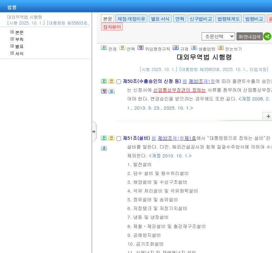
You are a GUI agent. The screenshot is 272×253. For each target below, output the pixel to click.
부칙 (17, 39)
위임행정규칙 (154, 49)
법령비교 (254, 18)
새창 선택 (204, 32)
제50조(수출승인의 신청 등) (152, 81)
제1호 (190, 138)
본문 (17, 32)
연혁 (179, 18)
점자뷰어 (112, 27)
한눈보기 (230, 49)
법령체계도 (228, 18)
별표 (17, 46)
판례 (109, 49)
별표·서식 (160, 18)
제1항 (209, 81)
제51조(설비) (136, 138)
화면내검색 (250, 36)
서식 (17, 53)
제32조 (196, 81)
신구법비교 (201, 18)
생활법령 (203, 49)
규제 (181, 49)
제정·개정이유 (131, 18)
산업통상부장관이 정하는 (179, 89)
